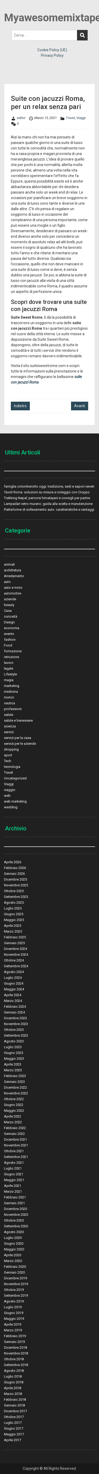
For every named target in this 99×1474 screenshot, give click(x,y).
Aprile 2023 (12, 1064)
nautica (9, 703)
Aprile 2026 (12, 862)
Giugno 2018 (13, 1382)
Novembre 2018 (16, 1353)
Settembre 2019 (16, 1295)
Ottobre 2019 (14, 1290)
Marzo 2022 (13, 1122)
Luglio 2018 (13, 1376)
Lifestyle (10, 674)
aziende (10, 599)
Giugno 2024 (13, 983)
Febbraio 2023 (15, 1076)
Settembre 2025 (16, 897)
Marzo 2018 (13, 1394)
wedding (10, 807)
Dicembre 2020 (15, 1209)
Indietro (20, 406)
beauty (9, 605)
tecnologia (12, 767)
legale (8, 668)
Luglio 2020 (13, 1238)
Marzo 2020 (13, 1261)
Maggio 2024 (14, 989)
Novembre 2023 (16, 1024)
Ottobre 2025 (14, 891)
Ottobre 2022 (14, 1099)
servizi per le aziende (20, 744)
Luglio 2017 (13, 1423)
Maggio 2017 (14, 1434)
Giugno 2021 (13, 1174)
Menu (9, 9)
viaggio (9, 790)
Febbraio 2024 (15, 1006)
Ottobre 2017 (14, 1417)
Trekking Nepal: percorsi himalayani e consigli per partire (47, 498)
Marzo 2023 (13, 1070)
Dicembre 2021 (15, 1139)
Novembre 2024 (16, 954)
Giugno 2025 (13, 914)
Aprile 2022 (12, 1116)
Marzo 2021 (13, 1191)
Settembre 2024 (16, 966)
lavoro (8, 663)
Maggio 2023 (14, 1059)
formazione (13, 651)
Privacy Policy (52, 55)
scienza (10, 726)
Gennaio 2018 (14, 1405)
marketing (11, 686)
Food (8, 645)
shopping (11, 749)
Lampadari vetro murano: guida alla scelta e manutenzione (48, 504)
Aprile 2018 (12, 1388)
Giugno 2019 (13, 1313)
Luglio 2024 (13, 978)
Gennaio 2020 (14, 1272)
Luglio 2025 (13, 908)
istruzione (11, 657)
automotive (12, 593)
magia (8, 680)
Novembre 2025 (16, 885)
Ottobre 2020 (14, 1220)
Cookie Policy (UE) (52, 50)
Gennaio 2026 (14, 874)
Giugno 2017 (13, 1428)
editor (21, 118)
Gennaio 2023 (14, 1082)
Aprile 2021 (12, 1186)
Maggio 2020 (14, 1249)
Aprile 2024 (12, 995)
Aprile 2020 (12, 1255)
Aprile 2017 (12, 1440)
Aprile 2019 (12, 1324)
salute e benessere (18, 720)
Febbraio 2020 (15, 1267)
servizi (9, 732)
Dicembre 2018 (15, 1347)
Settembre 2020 (16, 1226)
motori (9, 697)
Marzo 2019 (13, 1330)
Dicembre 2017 (15, 1411)
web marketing (15, 801)
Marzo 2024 (13, 1001)
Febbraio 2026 (15, 868)
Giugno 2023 (13, 1053)
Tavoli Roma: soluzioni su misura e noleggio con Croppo (47, 492)
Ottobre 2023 (14, 1030)
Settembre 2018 (16, 1365)
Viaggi (81, 118)
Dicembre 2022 (15, 1087)
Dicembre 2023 (15, 1018)
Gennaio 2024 (14, 1012)
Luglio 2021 (13, 1168)
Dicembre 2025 (15, 879)
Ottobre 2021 (14, 1151)
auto (7, 582)
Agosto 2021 (14, 1163)
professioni (13, 709)
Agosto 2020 (14, 1232)
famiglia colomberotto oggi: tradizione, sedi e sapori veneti (49, 486)
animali (9, 564)
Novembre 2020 (16, 1215)
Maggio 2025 (14, 920)
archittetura (12, 570)
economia (11, 628)
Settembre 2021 (16, 1157)
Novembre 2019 (16, 1284)
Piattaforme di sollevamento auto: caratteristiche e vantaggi (49, 509)
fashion (10, 640)
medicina (11, 692)
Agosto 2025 (14, 902)
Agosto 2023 (14, 1041)
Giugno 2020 (13, 1243)
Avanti (79, 406)
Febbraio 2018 (15, 1399)
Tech (7, 761)
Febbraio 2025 (15, 937)
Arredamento (14, 576)
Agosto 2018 (14, 1371)
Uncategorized (15, 778)
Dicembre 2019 (15, 1278)
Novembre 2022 (16, 1093)
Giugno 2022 (13, 1105)
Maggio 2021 (14, 1180)
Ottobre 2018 (14, 1359)
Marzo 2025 (13, 931)
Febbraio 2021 (15, 1197)
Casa (8, 611)
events (9, 634)
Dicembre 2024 (15, 949)
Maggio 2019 (14, 1319)
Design (9, 622)
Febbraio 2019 (15, 1336)
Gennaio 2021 (14, 1203)
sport (8, 755)
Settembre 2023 (16, 1035)
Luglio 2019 (13, 1307)
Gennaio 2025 (14, 943)
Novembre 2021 (16, 1145)
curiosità (10, 616)
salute (8, 715)
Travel (70, 118)
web (7, 796)
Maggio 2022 (14, 1111)
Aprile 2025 (12, 926)
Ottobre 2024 (14, 960)
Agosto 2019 (14, 1301)
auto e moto (13, 587)
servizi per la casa (17, 738)
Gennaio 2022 (14, 1134)
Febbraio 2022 (15, 1128)
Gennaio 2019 (14, 1342)
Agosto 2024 (14, 972)
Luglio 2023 (13, 1047)
